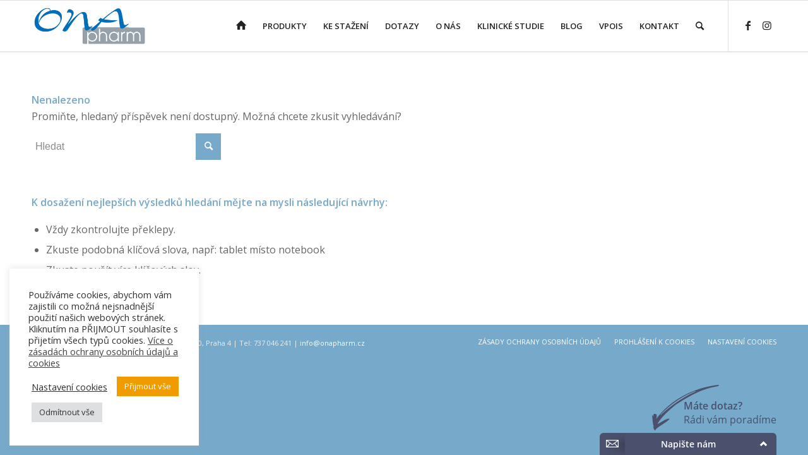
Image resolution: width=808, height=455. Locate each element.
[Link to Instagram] (767, 25)
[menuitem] (241, 26)
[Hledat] (699, 26)
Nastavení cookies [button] (69, 386)
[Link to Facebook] (748, 25)
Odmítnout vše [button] (67, 412)
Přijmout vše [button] (147, 386)
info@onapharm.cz (332, 343)
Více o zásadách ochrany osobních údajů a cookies (103, 351)
